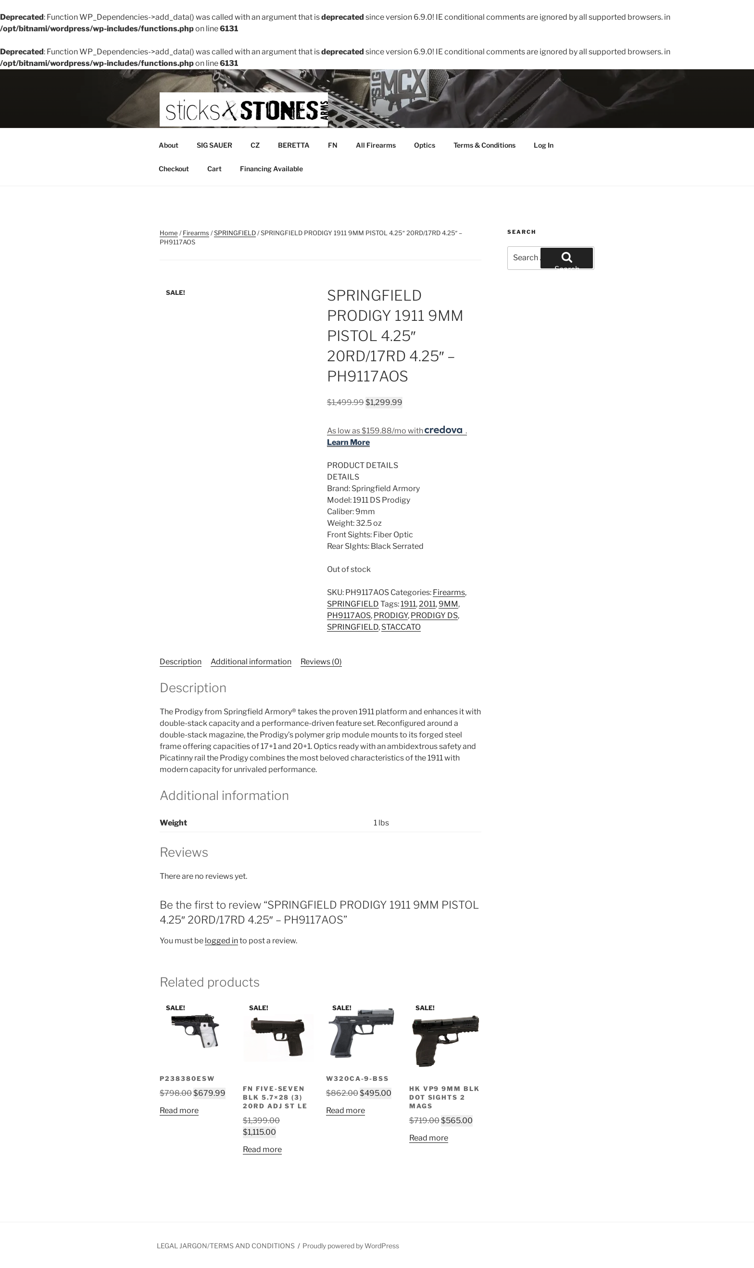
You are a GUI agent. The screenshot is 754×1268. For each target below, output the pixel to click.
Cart (214, 169)
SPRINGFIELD (235, 233)
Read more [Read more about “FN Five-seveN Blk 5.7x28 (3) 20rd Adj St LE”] (262, 1149)
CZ (255, 145)
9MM (448, 604)
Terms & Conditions (484, 145)
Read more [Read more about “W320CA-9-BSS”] (345, 1110)
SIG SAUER (214, 145)
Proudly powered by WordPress (350, 1246)
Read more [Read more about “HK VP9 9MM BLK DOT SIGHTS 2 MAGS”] (428, 1137)
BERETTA (294, 145)
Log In (543, 145)
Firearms (196, 233)
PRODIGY (391, 615)
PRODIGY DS (434, 615)
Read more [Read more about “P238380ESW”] (179, 1110)
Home (169, 233)
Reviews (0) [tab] (321, 661)
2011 (427, 604)
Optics (424, 145)
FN (333, 145)
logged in (221, 940)
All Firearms (376, 145)
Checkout (174, 169)
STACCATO (401, 627)
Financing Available (271, 169)
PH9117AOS (349, 615)
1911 (408, 604)
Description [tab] (180, 661)
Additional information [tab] (251, 661)
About (168, 145)
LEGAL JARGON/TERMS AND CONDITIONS (226, 1246)
